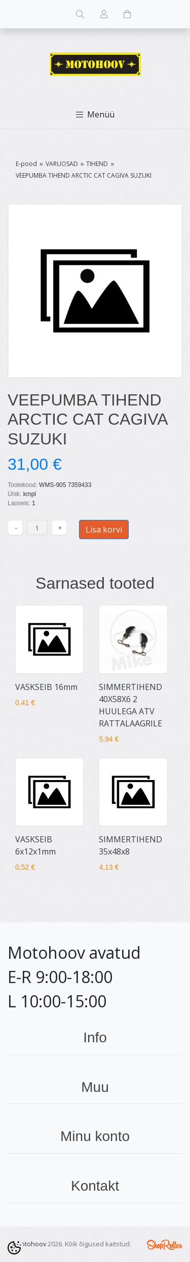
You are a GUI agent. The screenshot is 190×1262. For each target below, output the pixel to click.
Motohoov (30, 1243)
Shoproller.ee (164, 1245)
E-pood (26, 163)
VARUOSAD (62, 163)
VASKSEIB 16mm (46, 687)
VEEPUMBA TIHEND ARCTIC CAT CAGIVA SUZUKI (83, 175)
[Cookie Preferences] (14, 1248)
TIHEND (97, 163)
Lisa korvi (104, 529)
